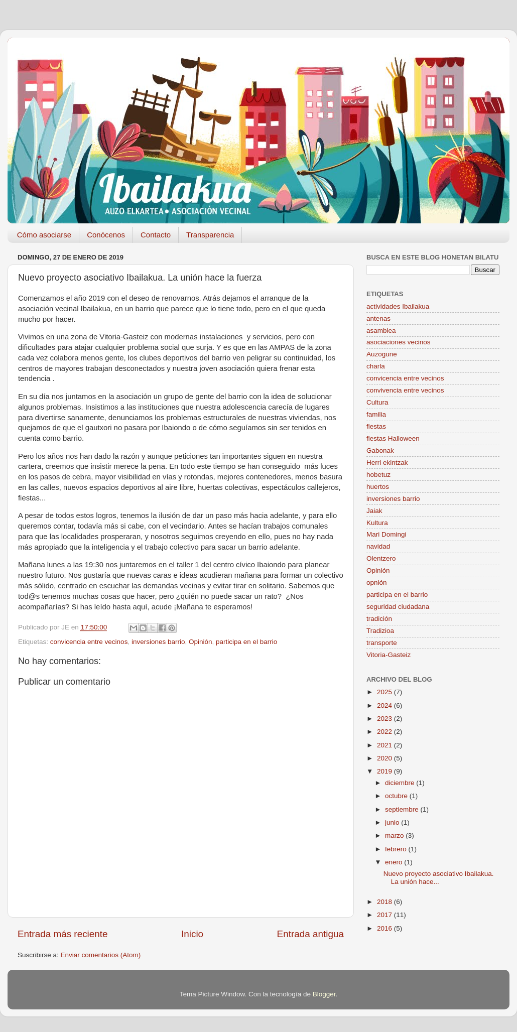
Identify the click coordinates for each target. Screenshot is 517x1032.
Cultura (377, 402)
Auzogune (381, 354)
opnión (376, 582)
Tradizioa (380, 630)
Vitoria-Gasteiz (388, 655)
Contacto (156, 234)
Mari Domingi (386, 534)
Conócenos (106, 234)
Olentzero (381, 558)
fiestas (376, 426)
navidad (378, 546)
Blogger (324, 994)
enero (394, 862)
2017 (385, 915)
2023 (385, 718)
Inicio (192, 934)
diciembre (400, 783)
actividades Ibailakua (397, 306)
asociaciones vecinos (398, 342)
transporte (381, 643)
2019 (385, 771)
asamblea (381, 330)
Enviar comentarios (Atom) (101, 955)
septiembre (403, 809)
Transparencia (210, 234)
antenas (378, 318)
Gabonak (380, 450)
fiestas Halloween (393, 438)
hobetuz (378, 474)
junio (393, 822)
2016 (385, 928)
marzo (395, 835)
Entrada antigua (310, 934)
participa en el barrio (246, 642)
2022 (385, 731)
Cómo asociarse (44, 234)
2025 (385, 692)
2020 (385, 758)
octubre (397, 796)
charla (375, 366)
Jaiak (374, 510)
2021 (385, 745)
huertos (377, 486)
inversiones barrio (158, 642)
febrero (397, 849)
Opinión (200, 642)
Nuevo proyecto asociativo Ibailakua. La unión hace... (438, 877)
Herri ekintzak (387, 462)
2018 (385, 902)
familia (376, 414)
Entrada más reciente (63, 934)
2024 (385, 705)
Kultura (377, 523)
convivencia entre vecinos (405, 390)
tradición (379, 618)
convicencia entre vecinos (89, 642)
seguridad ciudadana (397, 606)
